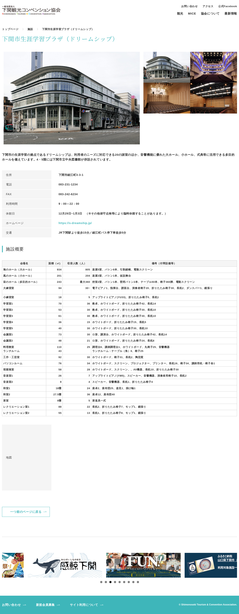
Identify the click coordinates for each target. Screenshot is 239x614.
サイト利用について (84, 604)
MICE (192, 13)
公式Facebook (227, 6)
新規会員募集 (45, 604)
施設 (30, 29)
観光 (180, 13)
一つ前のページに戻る (26, 511)
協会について (210, 13)
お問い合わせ (189, 6)
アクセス (208, 6)
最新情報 (230, 13)
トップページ (10, 29)
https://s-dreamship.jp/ (75, 223)
